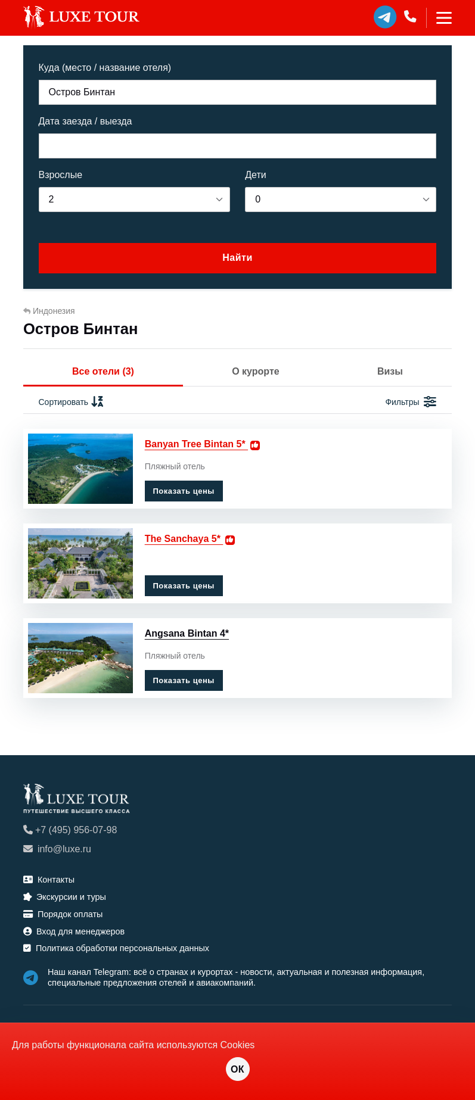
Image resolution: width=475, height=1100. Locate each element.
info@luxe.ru (57, 849)
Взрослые (61, 175)
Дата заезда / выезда (85, 121)
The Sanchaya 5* (184, 539)
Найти (237, 258)
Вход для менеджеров (74, 931)
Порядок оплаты (63, 914)
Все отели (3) (103, 371)
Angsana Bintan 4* (187, 633)
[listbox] (134, 199)
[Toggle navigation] (439, 18)
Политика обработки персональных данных (116, 948)
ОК (237, 1069)
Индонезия (49, 311)
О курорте (255, 371)
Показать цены (183, 491)
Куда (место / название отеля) (105, 68)
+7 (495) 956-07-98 (70, 830)
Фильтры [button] (410, 402)
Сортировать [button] (72, 402)
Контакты (48, 879)
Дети (255, 175)
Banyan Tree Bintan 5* (196, 444)
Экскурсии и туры (64, 897)
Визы (390, 371)
